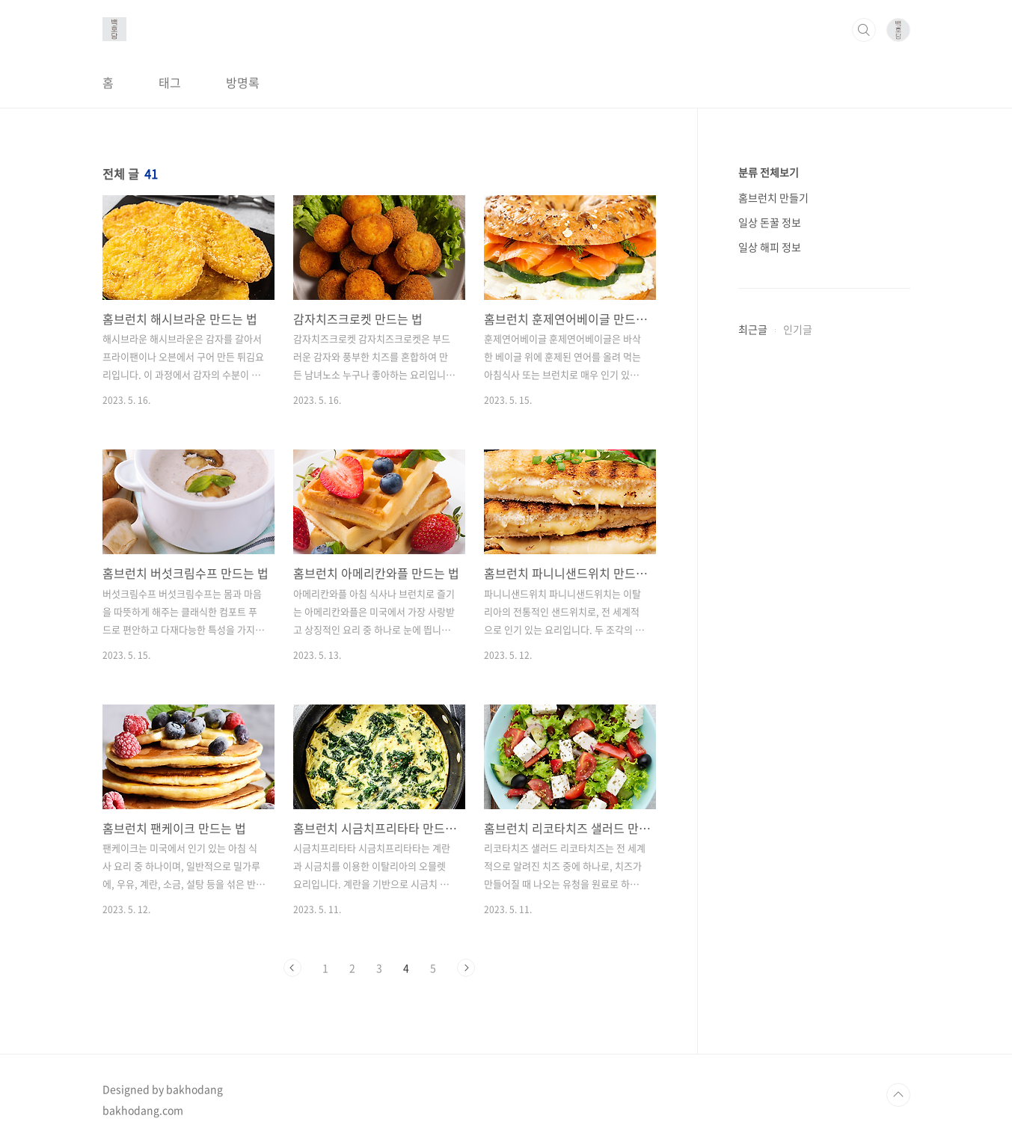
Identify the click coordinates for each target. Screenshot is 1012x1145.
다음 (466, 968)
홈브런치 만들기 (773, 197)
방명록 (243, 82)
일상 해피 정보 (769, 246)
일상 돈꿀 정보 (769, 222)
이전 (292, 968)
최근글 (752, 329)
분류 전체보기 (768, 172)
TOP (898, 1095)
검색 (864, 30)
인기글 (797, 329)
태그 (170, 82)
